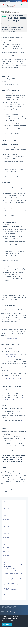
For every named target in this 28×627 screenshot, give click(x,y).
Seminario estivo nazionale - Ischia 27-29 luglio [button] (13, 565)
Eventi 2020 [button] (6, 522)
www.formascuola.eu (10, 287)
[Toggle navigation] (21, 4)
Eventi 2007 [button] (6, 598)
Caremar (7, 399)
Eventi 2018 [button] (6, 530)
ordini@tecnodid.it (11, 612)
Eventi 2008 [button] (6, 594)
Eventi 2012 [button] (6, 551)
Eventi (6, 11)
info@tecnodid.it (9, 611)
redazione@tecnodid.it (9, 613)
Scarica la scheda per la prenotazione (11, 378)
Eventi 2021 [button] (6, 519)
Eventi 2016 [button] (6, 537)
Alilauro (24, 397)
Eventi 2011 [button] (6, 555)
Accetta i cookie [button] (7, 624)
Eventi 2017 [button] (6, 533)
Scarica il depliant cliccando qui (10, 338)
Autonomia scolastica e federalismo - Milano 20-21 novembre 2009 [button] (13, 584)
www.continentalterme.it (8, 356)
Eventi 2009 (10, 11)
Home (2, 11)
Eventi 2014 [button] (6, 544)
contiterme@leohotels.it (12, 354)
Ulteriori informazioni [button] (7, 620)
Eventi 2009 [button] (6, 562)
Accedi (24, 1)
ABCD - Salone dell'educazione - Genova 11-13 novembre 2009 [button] (12, 589)
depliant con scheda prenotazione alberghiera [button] (11, 569)
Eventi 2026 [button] (6, 501)
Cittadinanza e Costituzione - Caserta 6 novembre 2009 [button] (13, 579)
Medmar (12, 399)
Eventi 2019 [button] (6, 526)
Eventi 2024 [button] (6, 508)
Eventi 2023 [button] (6, 512)
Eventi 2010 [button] (6, 558)
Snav (2, 399)
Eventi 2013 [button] (6, 548)
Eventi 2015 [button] (6, 540)
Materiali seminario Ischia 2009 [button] (13, 573)
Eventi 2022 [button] (6, 515)
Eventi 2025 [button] (6, 504)
